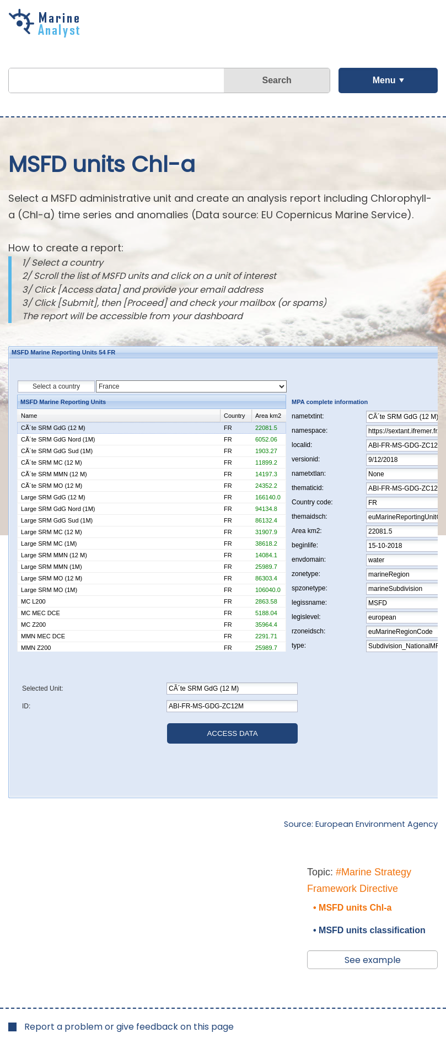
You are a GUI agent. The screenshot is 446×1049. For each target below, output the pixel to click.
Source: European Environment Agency (361, 824)
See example (373, 960)
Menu (384, 80)
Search (276, 80)
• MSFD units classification (369, 930)
